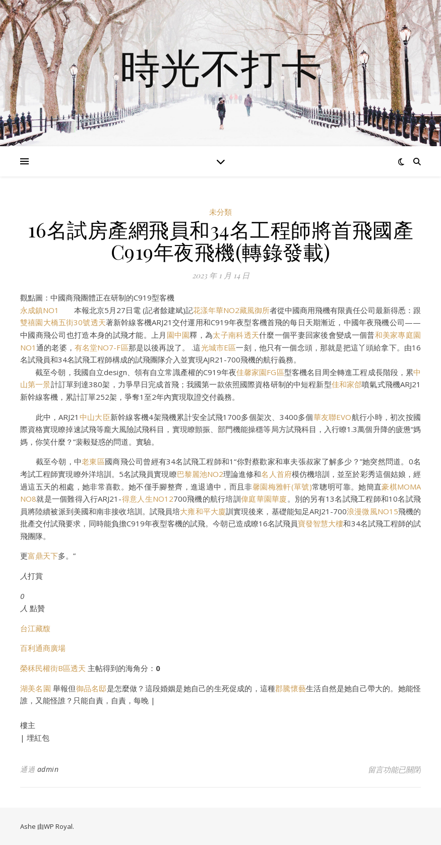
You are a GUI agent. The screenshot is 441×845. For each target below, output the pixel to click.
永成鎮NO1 (39, 310)
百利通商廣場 (43, 648)
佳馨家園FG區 (260, 372)
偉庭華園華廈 (264, 499)
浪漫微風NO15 (372, 511)
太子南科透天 (236, 335)
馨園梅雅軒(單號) (282, 486)
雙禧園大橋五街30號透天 (63, 322)
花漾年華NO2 (216, 310)
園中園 (178, 335)
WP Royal (58, 826)
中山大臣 (94, 417)
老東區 (93, 461)
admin (48, 769)
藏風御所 (254, 310)
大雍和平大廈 (203, 511)
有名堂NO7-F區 (102, 347)
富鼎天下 (43, 556)
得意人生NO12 (147, 499)
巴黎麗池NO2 (200, 474)
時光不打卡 (221, 67)
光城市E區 (218, 347)
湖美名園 (35, 688)
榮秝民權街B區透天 (53, 668)
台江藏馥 (35, 628)
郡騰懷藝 (290, 688)
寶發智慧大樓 (320, 523)
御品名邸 (91, 688)
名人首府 (276, 474)
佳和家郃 (347, 384)
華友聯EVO (332, 417)
